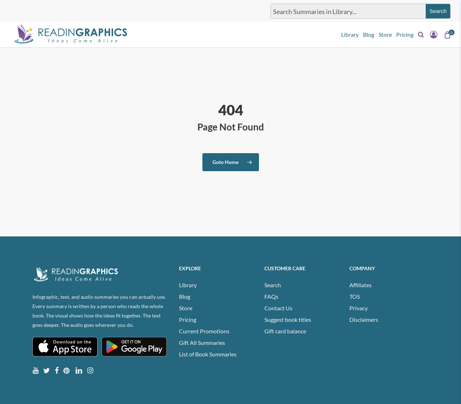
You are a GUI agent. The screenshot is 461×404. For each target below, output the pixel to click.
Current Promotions (204, 331)
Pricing (187, 319)
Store (185, 308)
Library (188, 284)
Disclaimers (363, 319)
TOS (354, 296)
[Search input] (347, 11)
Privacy (358, 308)
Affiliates (360, 284)
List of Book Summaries (208, 354)
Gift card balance (285, 331)
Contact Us (278, 308)
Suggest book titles (287, 319)
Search (272, 284)
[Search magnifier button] (438, 11)
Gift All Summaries (202, 342)
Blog (184, 296)
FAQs (271, 296)
